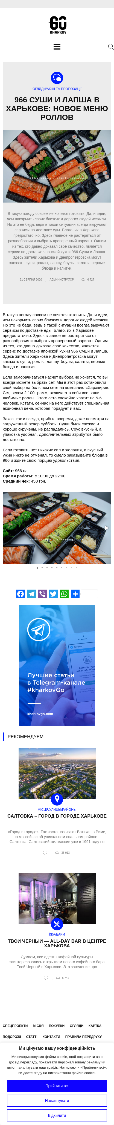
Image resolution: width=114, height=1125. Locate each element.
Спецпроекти (15, 1026)
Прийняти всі (56, 1086)
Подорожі (12, 1037)
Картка (95, 1026)
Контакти (51, 1037)
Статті (31, 1037)
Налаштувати (57, 1100)
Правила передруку (83, 1037)
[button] (106, 528)
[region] (57, 1083)
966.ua (21, 470)
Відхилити (57, 1115)
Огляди (76, 1026)
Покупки (57, 1026)
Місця (38, 1026)
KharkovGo (57, 25)
